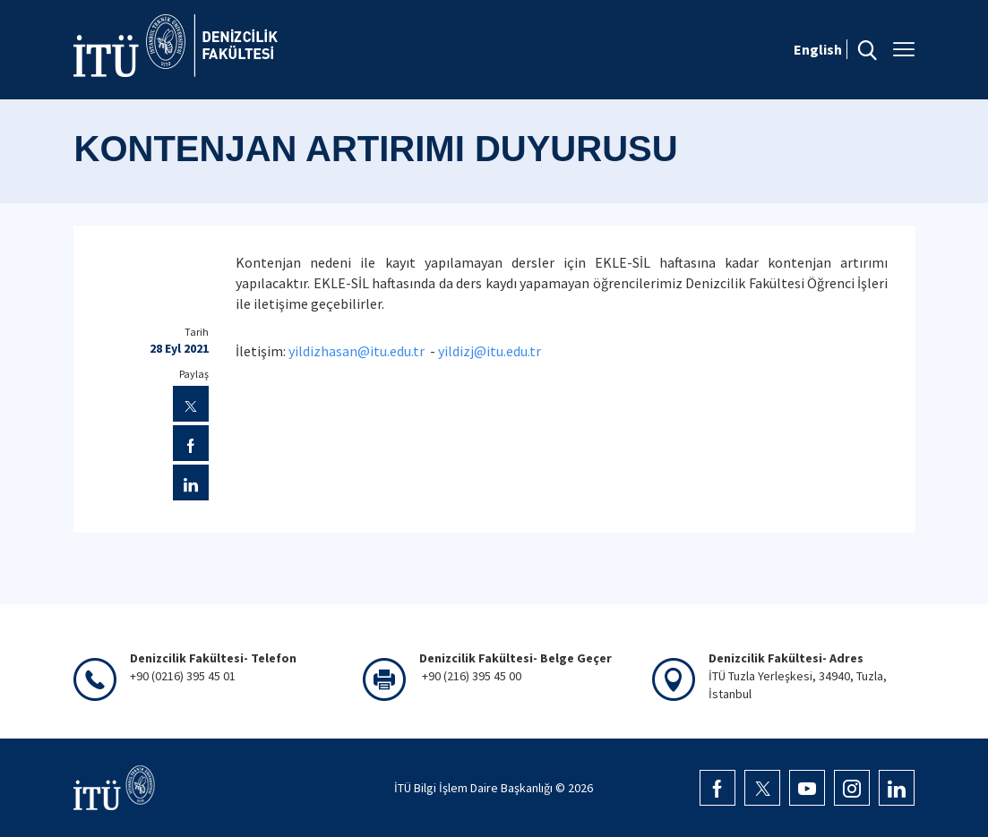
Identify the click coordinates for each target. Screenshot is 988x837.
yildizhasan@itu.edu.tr (356, 351)
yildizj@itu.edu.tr (489, 351)
